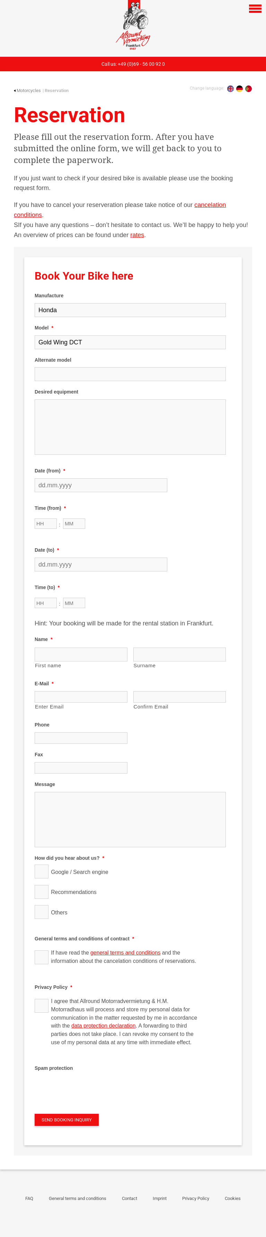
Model (44, 328)
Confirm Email (151, 707)
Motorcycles (27, 90)
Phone (42, 725)
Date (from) (50, 470)
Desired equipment (56, 392)
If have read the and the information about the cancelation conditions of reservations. (123, 957)
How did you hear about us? (69, 858)
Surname (145, 665)
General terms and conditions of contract (84, 938)
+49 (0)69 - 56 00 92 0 (141, 64)
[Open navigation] (255, 8)
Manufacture (49, 295)
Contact (129, 1198)
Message (45, 784)
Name (44, 639)
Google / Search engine (79, 872)
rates (137, 235)
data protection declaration (103, 1026)
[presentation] (87, 1089)
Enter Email (49, 707)
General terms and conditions (77, 1198)
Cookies (233, 1198)
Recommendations (73, 892)
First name (48, 665)
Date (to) (47, 550)
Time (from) (50, 508)
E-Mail (44, 683)
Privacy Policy (53, 987)
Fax (39, 754)
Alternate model (53, 360)
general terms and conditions (125, 953)
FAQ (29, 1198)
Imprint (160, 1198)
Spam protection (54, 1068)
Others (59, 912)
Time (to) (47, 587)
